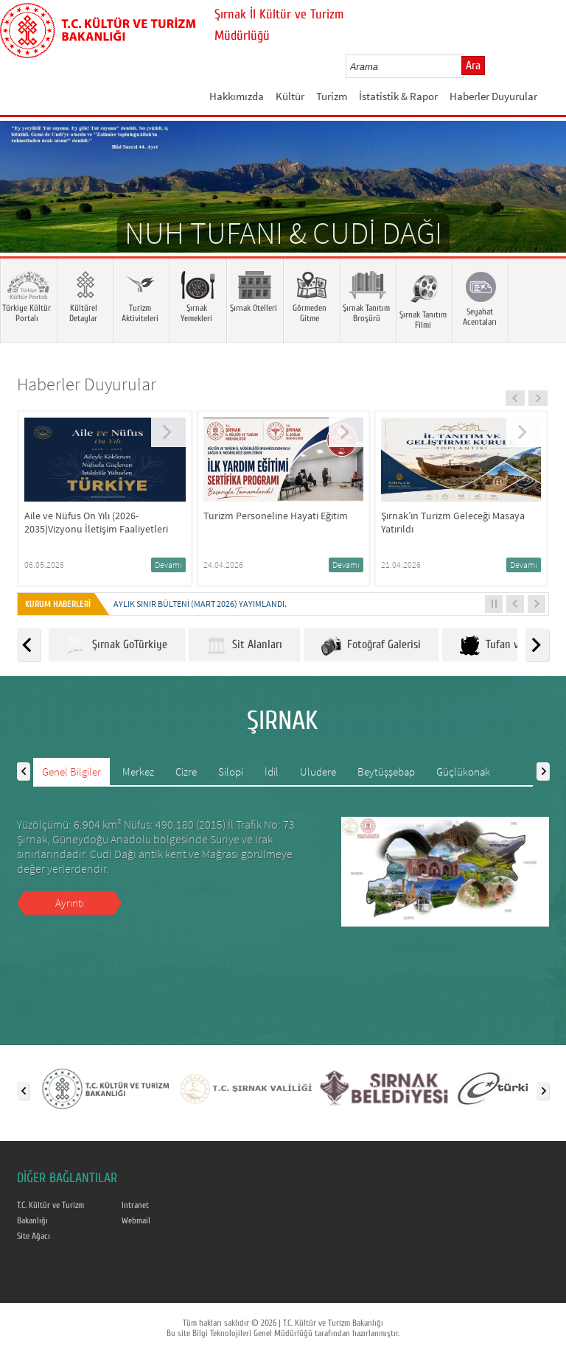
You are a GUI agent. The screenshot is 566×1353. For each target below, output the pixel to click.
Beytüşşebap (386, 772)
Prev (25, 208)
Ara (473, 65)
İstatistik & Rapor (398, 96)
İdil (272, 772)
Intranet (135, 1205)
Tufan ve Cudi (503, 646)
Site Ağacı (33, 1236)
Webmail (136, 1220)
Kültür (290, 96)
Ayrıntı (69, 903)
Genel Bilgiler (71, 772)
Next (540, 208)
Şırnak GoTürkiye (116, 646)
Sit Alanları (244, 646)
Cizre (186, 772)
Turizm (331, 96)
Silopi (230, 772)
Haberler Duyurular (493, 96)
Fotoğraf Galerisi (371, 646)
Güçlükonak (463, 772)
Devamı (168, 564)
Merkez (138, 772)
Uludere (318, 772)
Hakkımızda (236, 96)
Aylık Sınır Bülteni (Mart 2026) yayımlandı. (200, 603)
